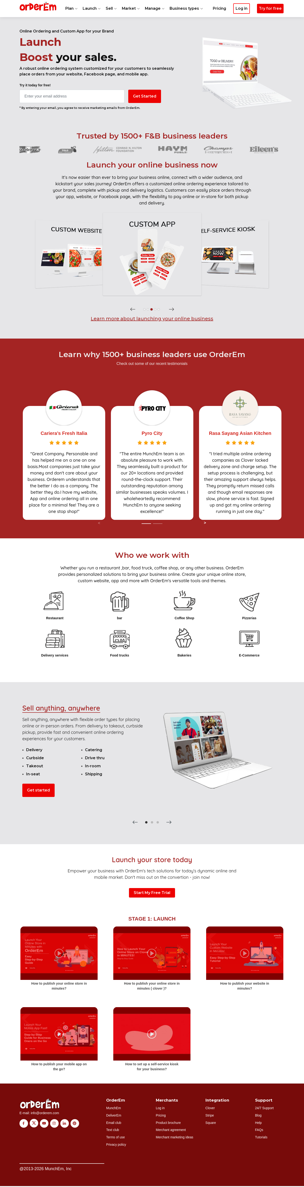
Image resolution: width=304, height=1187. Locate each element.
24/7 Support (264, 1108)
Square (210, 1123)
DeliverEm (114, 1115)
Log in (160, 1108)
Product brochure (168, 1123)
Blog (258, 1115)
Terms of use (115, 1137)
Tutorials (261, 1137)
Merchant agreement (171, 1130)
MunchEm (113, 1108)
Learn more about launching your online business (152, 318)
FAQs (259, 1130)
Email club (114, 1123)
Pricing (219, 15)
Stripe (209, 1115)
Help (258, 1123)
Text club (112, 1130)
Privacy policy (116, 1145)
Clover (210, 1108)
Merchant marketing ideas (175, 1137)
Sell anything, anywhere (61, 708)
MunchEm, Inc (58, 1169)
